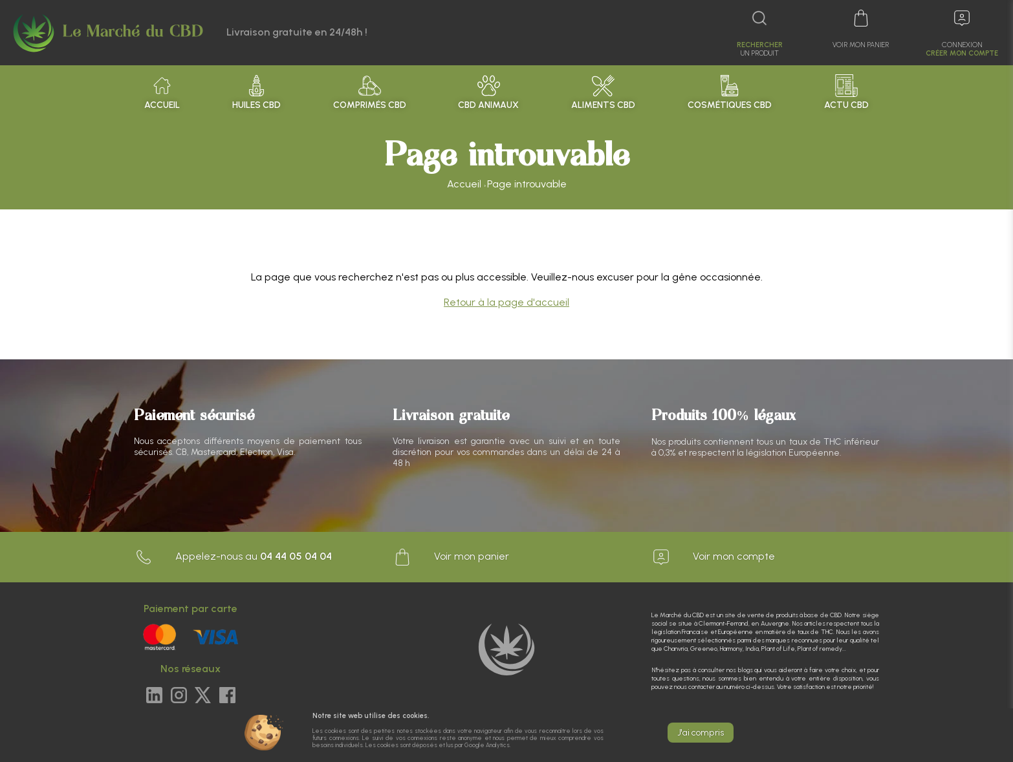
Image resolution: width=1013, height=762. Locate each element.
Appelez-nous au (233, 557)
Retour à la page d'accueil (506, 302)
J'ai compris (700, 732)
